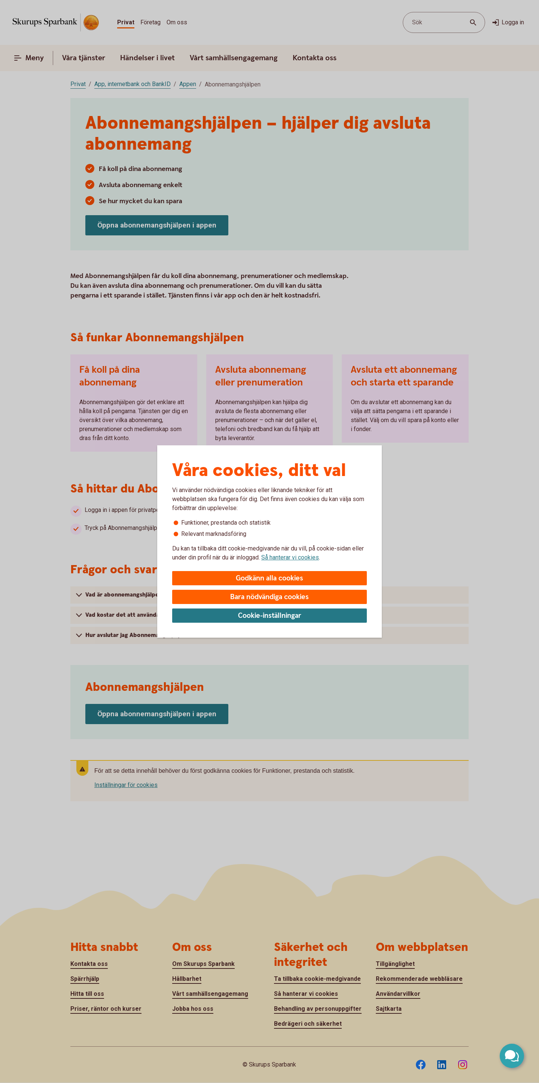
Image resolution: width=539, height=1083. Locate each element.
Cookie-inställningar (269, 615)
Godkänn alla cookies (269, 578)
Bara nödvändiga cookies (269, 597)
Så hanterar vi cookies (290, 557)
